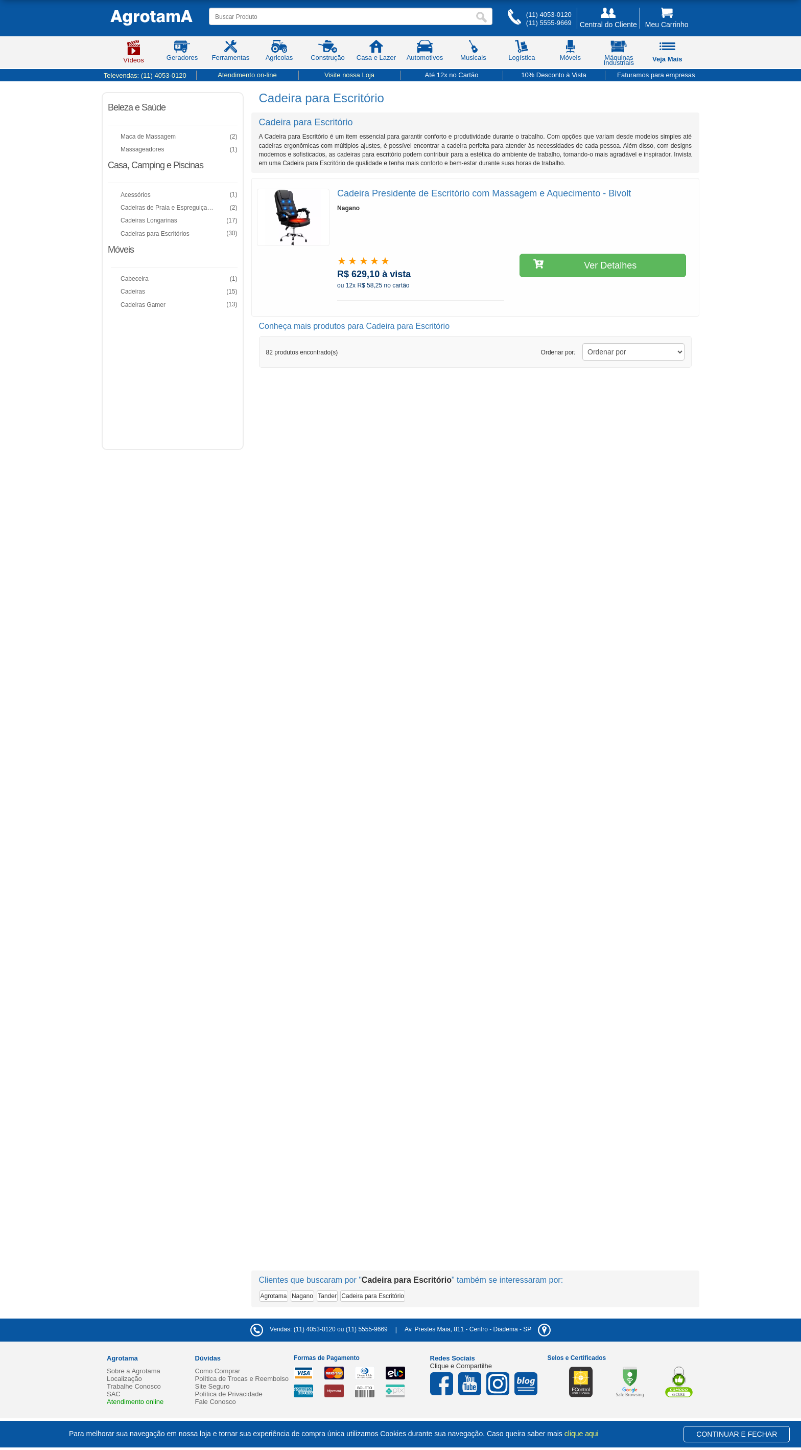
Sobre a (133, 1371)
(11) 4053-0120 (549, 14)
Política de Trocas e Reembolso (242, 1378)
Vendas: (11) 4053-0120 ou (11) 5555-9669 (319, 1329)
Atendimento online (135, 1402)
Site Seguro (212, 1386)
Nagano (302, 1296)
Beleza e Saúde (137, 107)
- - (478, 1329)
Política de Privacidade (229, 1394)
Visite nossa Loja (349, 75)
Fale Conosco (215, 1402)
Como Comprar (218, 1371)
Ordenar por (558, 352)
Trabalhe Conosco (134, 1386)
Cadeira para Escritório (372, 1296)
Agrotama (274, 1296)
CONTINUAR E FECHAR (736, 1434)
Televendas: (145, 75)
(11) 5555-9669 (549, 23)
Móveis (121, 249)
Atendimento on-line (247, 75)
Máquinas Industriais (619, 54)
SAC (114, 1394)
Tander (327, 1296)
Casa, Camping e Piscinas (155, 165)
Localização (124, 1378)
